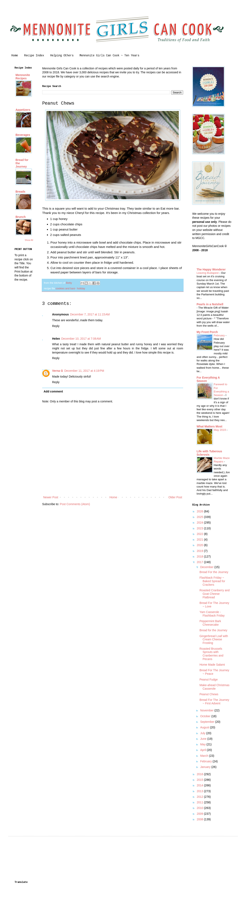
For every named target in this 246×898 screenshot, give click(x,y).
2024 (200, 522)
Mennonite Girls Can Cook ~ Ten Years (109, 55)
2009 (200, 813)
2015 (200, 779)
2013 (200, 791)
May (203, 744)
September (207, 721)
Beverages (23, 134)
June (203, 738)
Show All (29, 240)
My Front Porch (207, 332)
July (203, 733)
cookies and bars (65, 288)
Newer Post (50, 497)
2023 (200, 528)
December (207, 567)
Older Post (175, 497)
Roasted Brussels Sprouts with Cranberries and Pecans (211, 654)
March (204, 755)
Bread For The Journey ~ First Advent (214, 701)
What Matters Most (209, 426)
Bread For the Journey (213, 572)
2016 (200, 774)
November (207, 710)
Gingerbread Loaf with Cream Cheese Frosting (213, 639)
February (220, 335)
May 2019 (220, 429)
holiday (81, 288)
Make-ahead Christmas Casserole (214, 686)
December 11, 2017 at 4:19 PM (84, 370)
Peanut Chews (208, 694)
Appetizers (23, 109)
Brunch (21, 216)
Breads (20, 191)
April (203, 750)
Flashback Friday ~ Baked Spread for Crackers (212, 581)
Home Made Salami (212, 664)
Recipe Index (34, 55)
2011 (200, 802)
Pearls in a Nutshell (210, 304)
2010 (200, 808)
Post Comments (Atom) (75, 504)
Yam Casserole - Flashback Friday (212, 613)
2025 (200, 517)
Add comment (53, 391)
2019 (200, 551)
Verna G (57, 370)
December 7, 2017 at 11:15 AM (90, 314)
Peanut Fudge (208, 679)
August (205, 727)
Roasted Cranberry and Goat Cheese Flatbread (214, 594)
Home (14, 55)
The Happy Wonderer (211, 269)
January (205, 767)
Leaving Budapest (208, 272)
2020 (200, 545)
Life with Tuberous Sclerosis (209, 453)
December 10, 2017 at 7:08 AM (81, 338)
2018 (200, 556)
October (205, 716)
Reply (56, 326)
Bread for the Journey (213, 630)
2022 (200, 534)
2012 (200, 796)
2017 (200, 562)
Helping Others (61, 55)
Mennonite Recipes (23, 76)
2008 (200, 819)
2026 (200, 511)
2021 (200, 539)
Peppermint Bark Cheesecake (210, 622)
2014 (200, 785)
